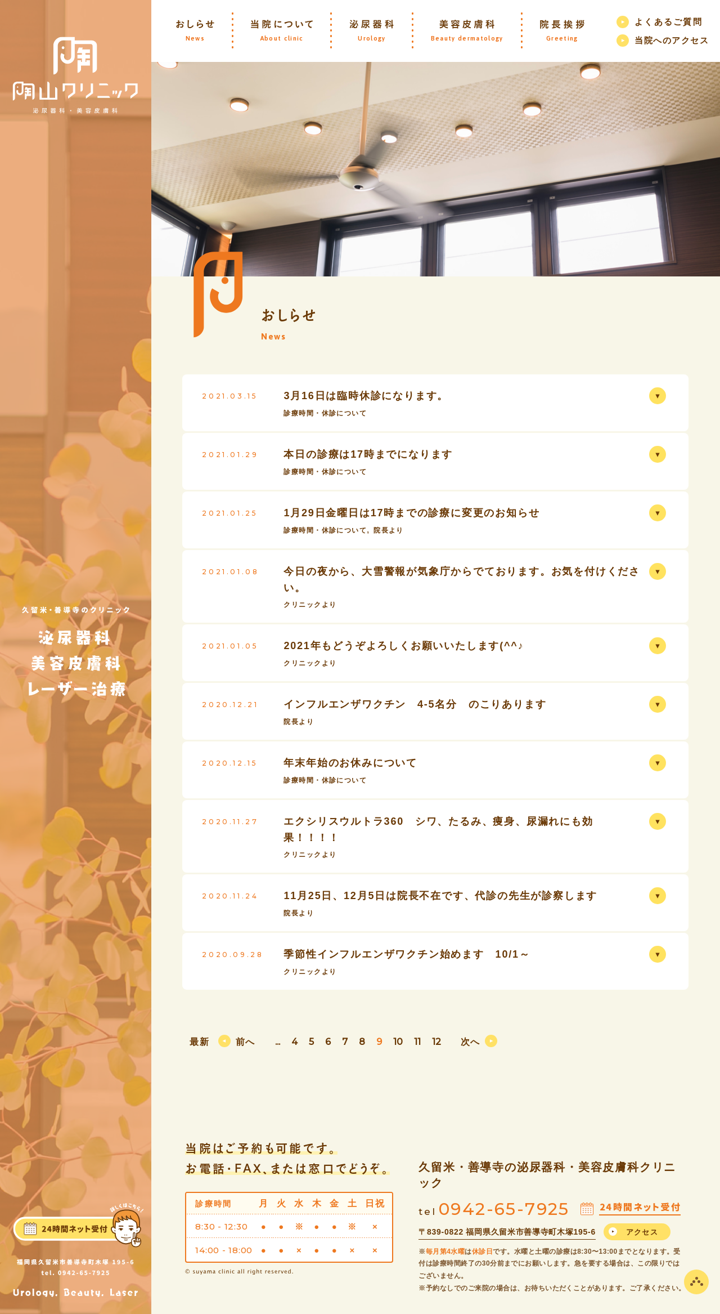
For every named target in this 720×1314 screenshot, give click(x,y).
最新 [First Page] (199, 1041)
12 (436, 1041)
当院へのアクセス (671, 40)
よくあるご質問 (668, 21)
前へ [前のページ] (245, 1041)
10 (398, 1041)
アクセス (642, 1232)
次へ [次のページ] (470, 1041)
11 (417, 1041)
